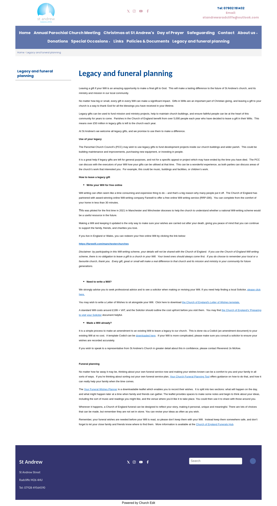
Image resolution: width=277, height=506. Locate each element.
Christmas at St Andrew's (128, 32)
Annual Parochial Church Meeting (67, 32)
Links (118, 41)
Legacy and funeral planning (200, 41)
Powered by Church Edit (138, 502)
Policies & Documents (148, 41)
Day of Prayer (170, 32)
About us (246, 32)
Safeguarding (201, 32)
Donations (58, 41)
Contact (226, 32)
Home (25, 32)
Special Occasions (89, 41)
